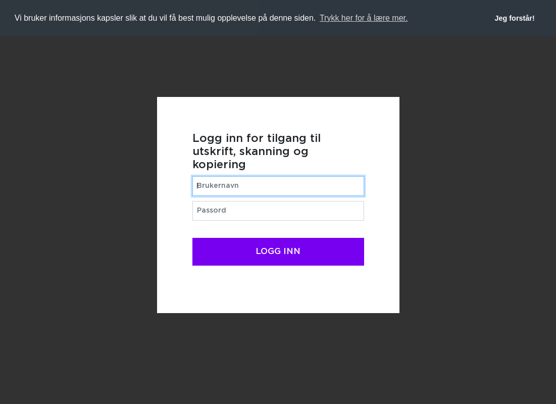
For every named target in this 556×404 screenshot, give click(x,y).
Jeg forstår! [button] (515, 18)
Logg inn (278, 252)
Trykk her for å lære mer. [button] (364, 18)
